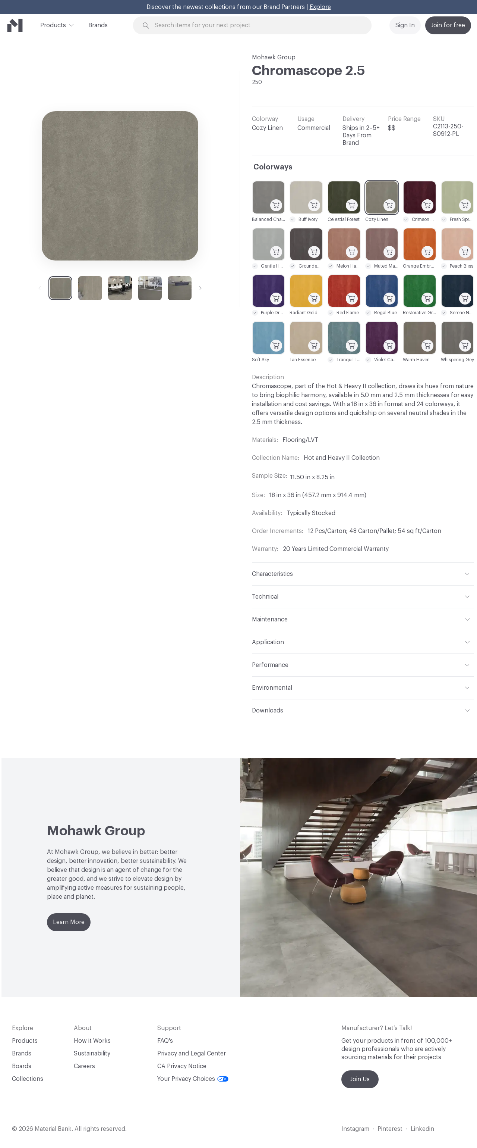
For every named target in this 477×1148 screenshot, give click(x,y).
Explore (320, 7)
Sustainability (92, 1054)
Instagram (355, 1129)
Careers (84, 1066)
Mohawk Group (274, 57)
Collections (27, 1079)
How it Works (92, 1041)
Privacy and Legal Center (191, 1054)
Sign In (405, 25)
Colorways (273, 167)
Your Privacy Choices (192, 1079)
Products (53, 24)
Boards (21, 1066)
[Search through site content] (256, 25)
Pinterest (390, 1129)
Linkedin (422, 1129)
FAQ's (165, 1041)
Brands (98, 25)
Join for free (448, 25)
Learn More (69, 922)
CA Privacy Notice (181, 1066)
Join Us (360, 1079)
